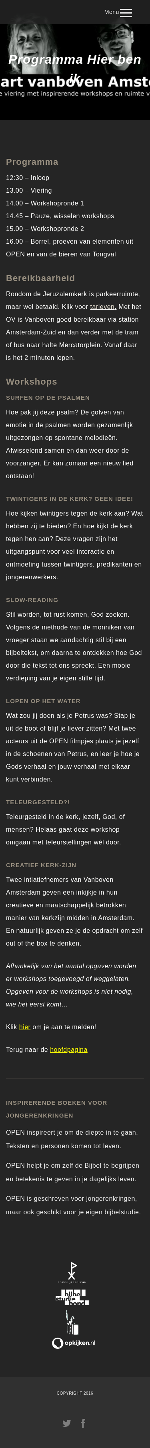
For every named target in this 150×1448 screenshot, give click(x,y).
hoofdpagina (69, 1049)
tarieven (102, 306)
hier (25, 1027)
